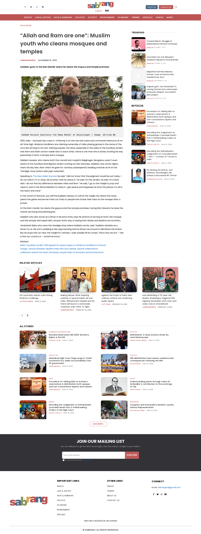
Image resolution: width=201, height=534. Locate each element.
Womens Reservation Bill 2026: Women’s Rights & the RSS (69, 336)
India (134, 123)
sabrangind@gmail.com (169, 487)
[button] (175, 7)
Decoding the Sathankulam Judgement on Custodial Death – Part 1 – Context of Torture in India (162, 155)
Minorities (136, 181)
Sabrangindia (27, 60)
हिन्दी (107, 10)
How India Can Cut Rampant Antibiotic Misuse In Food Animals (162, 58)
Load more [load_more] (98, 424)
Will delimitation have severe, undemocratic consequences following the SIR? (152, 359)
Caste (132, 379)
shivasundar (135, 364)
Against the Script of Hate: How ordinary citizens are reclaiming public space (117, 298)
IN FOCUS (137, 106)
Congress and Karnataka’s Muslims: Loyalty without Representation (152, 406)
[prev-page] (22, 315)
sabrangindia (152, 126)
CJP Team (106, 304)
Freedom (150, 47)
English (98, 10)
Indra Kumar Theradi (138, 340)
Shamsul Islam (54, 340)
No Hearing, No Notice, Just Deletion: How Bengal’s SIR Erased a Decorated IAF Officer (162, 173)
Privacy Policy (86, 460)
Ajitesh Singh (26, 301)
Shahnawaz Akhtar (154, 179)
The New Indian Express (45, 176)
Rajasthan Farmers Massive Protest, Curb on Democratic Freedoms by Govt (160, 74)
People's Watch (153, 144)
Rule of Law (53, 355)
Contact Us (166, 7)
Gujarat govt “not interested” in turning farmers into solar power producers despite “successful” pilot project (161, 90)
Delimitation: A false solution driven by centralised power (149, 336)
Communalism (107, 291)
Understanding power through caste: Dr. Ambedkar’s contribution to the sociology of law (151, 384)
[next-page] (27, 315)
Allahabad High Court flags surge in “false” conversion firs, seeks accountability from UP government (70, 361)
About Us (152, 7)
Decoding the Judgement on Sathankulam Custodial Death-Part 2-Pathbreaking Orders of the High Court (162, 136)
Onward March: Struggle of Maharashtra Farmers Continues (161, 42)
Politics (150, 98)
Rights (134, 144)
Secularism (26, 25)
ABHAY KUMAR (135, 390)
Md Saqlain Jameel (137, 410)
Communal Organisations (30, 291)
